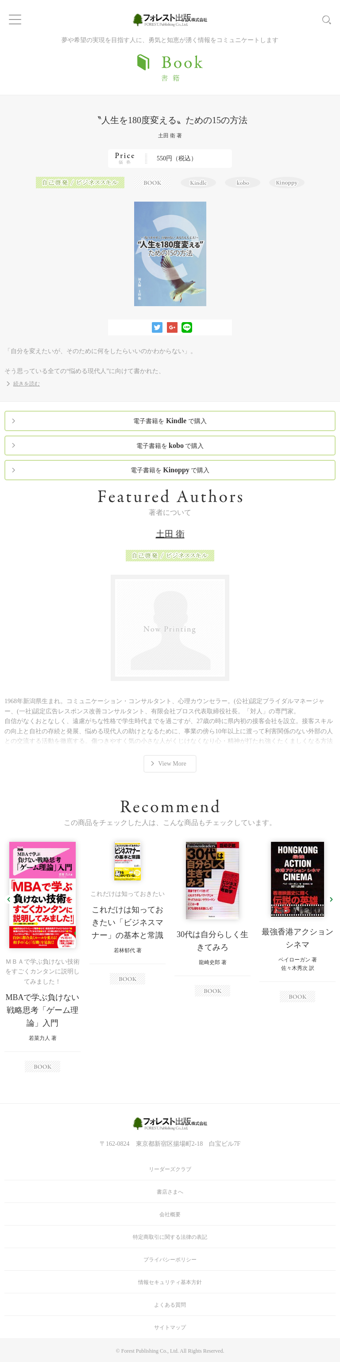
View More (172, 763)
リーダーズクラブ (170, 1169)
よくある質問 (170, 1305)
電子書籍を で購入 (169, 420)
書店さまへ (170, 1192)
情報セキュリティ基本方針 (170, 1282)
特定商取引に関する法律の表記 (170, 1237)
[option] (42, 957)
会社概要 (170, 1214)
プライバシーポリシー (170, 1260)
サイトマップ (170, 1327)
